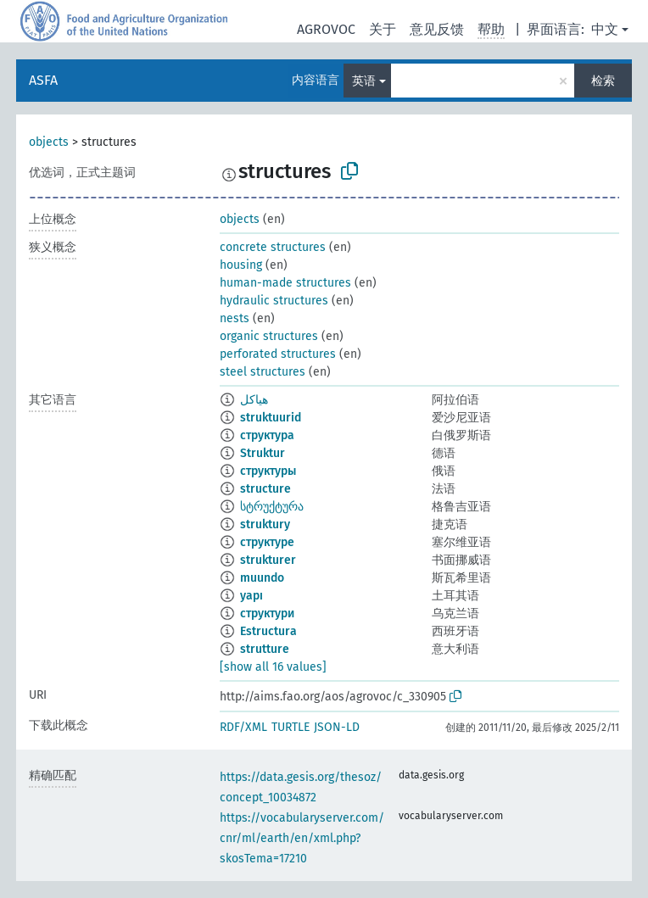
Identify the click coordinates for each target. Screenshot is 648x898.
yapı (251, 595)
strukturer (268, 560)
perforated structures (278, 354)
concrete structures (273, 247)
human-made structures (285, 283)
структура (267, 435)
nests (234, 318)
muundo (262, 578)
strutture (264, 649)
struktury (265, 524)
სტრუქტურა (272, 506)
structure (265, 489)
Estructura (268, 631)
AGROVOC (326, 29)
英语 (364, 81)
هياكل (254, 400)
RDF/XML (243, 727)
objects (49, 142)
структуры (268, 471)
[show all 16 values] (273, 667)
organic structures (269, 336)
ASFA (43, 80)
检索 (603, 81)
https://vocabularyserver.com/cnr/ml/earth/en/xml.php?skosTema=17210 (302, 838)
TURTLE (290, 727)
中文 (604, 29)
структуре (267, 542)
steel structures (262, 372)
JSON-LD (337, 727)
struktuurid (270, 417)
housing (241, 265)
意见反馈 (437, 29)
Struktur (262, 453)
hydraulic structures (274, 300)
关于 (382, 29)
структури (267, 613)
